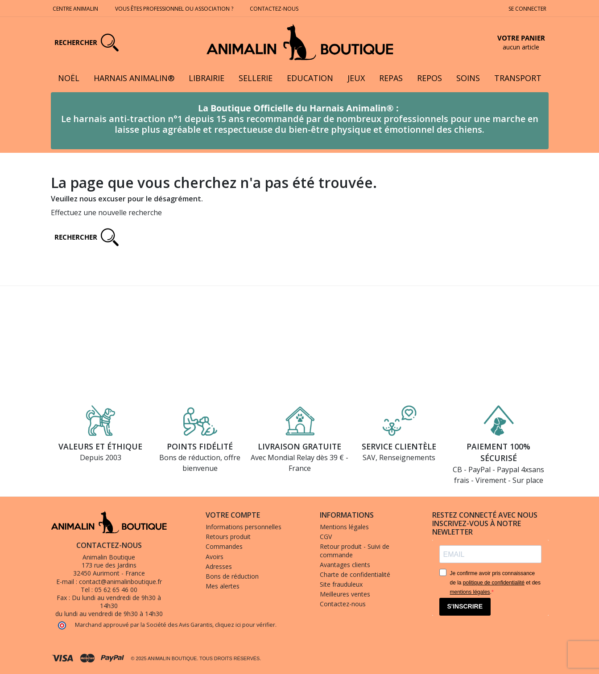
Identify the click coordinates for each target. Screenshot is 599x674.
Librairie (206, 78)
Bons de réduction (232, 576)
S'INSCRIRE (465, 606)
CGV (326, 536)
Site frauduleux (341, 584)
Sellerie (256, 78)
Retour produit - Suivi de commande (354, 550)
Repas (391, 78)
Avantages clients (345, 564)
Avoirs (214, 556)
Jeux (356, 78)
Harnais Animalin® (134, 78)
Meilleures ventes (345, 594)
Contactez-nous (275, 8)
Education (310, 78)
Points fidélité (200, 446)
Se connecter (527, 8)
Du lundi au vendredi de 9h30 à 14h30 (116, 601)
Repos (429, 78)
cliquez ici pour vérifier (245, 625)
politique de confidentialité (494, 583)
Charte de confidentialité (355, 574)
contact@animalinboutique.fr (120, 581)
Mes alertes (223, 586)
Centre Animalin (75, 8)
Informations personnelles (243, 527)
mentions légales (470, 592)
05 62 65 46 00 (116, 589)
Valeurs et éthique (100, 446)
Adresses (219, 566)
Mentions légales (344, 527)
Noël (68, 78)
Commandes (224, 546)
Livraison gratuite (299, 446)
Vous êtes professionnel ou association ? (174, 8)
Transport (517, 78)
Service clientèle (399, 446)
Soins (468, 78)
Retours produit (228, 536)
